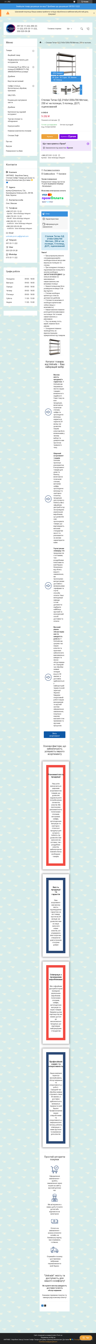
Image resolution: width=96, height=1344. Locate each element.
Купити (50, 137)
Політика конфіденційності (48, 1342)
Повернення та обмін (14, 151)
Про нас (9, 141)
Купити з (68, 137)
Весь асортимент (54, 734)
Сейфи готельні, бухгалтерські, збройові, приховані (17, 88)
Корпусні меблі (14, 126)
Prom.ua (59, 1335)
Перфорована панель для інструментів (18, 61)
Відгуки (9, 146)
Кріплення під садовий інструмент (17, 113)
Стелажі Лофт (13, 135)
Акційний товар (14, 55)
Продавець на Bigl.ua (48, 1337)
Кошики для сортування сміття (17, 101)
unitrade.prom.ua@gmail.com (17, 236)
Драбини (11, 76)
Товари (9, 50)
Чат (86, 1338)
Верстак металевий (15, 81)
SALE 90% (11, 95)
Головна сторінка (54, 29)
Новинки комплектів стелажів (19, 131)
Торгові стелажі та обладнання (15, 120)
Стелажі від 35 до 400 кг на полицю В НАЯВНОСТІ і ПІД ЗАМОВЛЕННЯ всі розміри (18, 69)
